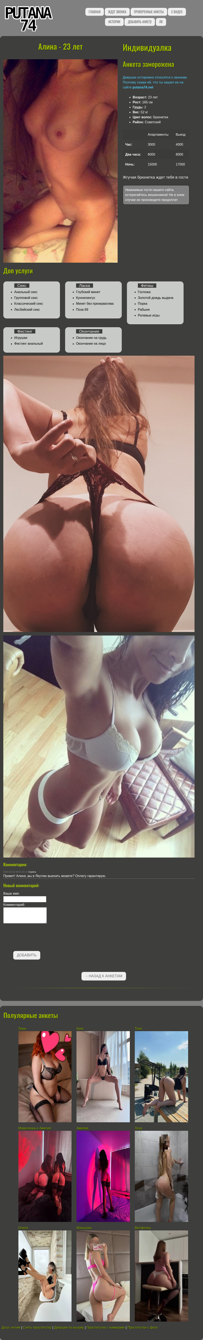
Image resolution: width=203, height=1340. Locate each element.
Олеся (23, 1228)
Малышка (83, 1228)
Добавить (27, 955)
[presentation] (34, 938)
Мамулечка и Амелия (34, 1128)
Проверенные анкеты (149, 11)
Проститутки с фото (142, 1327)
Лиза (138, 1128)
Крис (80, 1028)
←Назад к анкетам (103, 976)
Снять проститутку (37, 1327)
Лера (22, 1028)
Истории (114, 21)
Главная (94, 11)
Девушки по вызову (69, 1327)
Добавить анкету (140, 21)
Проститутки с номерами (106, 1327)
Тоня (138, 1028)
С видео (176, 11)
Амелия (82, 1128)
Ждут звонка (117, 11)
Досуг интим (10, 1327)
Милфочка (143, 1228)
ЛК (161, 21)
